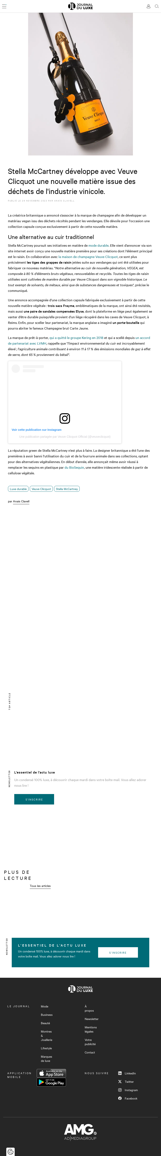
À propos (89, 1008)
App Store (51, 1073)
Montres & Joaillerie (46, 1035)
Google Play (51, 1082)
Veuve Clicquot (41, 489)
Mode (44, 1006)
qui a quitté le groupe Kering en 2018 (76, 337)
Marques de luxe (46, 1058)
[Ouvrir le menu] (4, 6)
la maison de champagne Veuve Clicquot (88, 256)
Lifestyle (46, 1048)
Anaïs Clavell (64, 200)
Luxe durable (18, 489)
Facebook (127, 1098)
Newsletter (92, 1019)
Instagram (128, 1090)
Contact (90, 1052)
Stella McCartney (67, 489)
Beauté (45, 1023)
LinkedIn (127, 1073)
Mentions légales (91, 1029)
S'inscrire (34, 799)
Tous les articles (40, 886)
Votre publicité (90, 1042)
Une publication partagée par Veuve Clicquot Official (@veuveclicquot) (65, 436)
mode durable (98, 245)
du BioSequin (74, 467)
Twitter (126, 1081)
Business (47, 1014)
